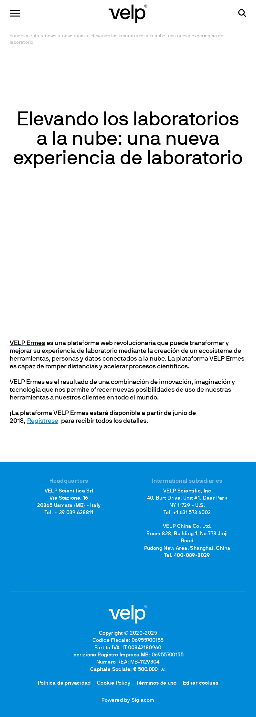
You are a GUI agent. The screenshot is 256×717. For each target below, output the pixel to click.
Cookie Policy (113, 683)
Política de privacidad (64, 683)
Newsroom (73, 36)
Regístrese (42, 421)
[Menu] (15, 13)
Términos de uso (156, 683)
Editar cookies (201, 683)
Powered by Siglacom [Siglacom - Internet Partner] (128, 700)
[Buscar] (242, 13)
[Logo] (128, 13)
